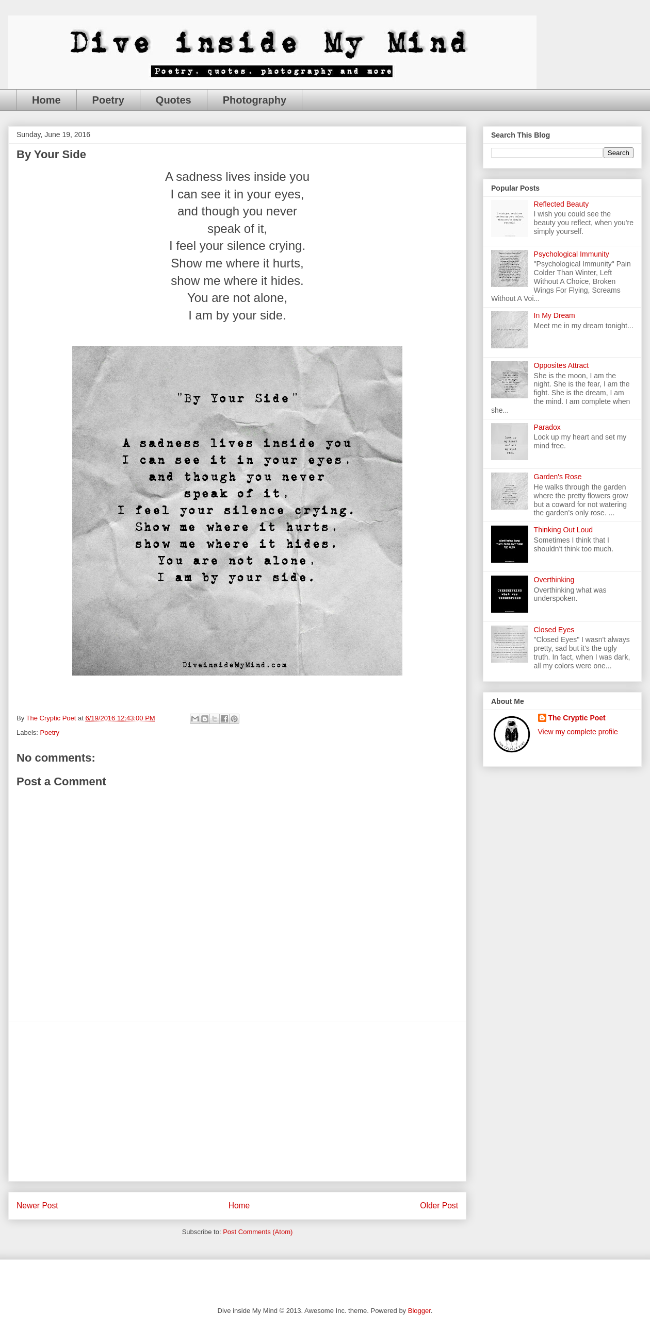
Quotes (173, 100)
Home (46, 100)
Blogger (419, 1311)
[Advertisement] (237, 1101)
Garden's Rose (558, 477)
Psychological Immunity (571, 254)
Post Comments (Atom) (258, 1232)
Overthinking (554, 580)
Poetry (108, 100)
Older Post (439, 1205)
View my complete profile (578, 732)
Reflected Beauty (561, 204)
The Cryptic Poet (577, 718)
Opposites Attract (561, 365)
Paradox (547, 427)
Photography (254, 100)
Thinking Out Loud (563, 530)
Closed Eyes (554, 630)
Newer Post (37, 1205)
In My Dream (554, 315)
